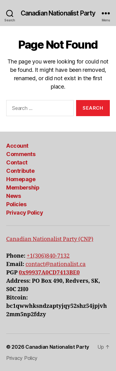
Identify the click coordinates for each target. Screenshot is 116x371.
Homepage (20, 179)
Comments (20, 154)
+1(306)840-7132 (48, 256)
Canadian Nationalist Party (58, 13)
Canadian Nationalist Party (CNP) (49, 239)
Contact (17, 162)
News (13, 196)
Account (17, 145)
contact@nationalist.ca (55, 264)
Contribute (20, 171)
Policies (16, 204)
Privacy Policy (24, 212)
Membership (22, 187)
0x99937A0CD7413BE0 (49, 272)
